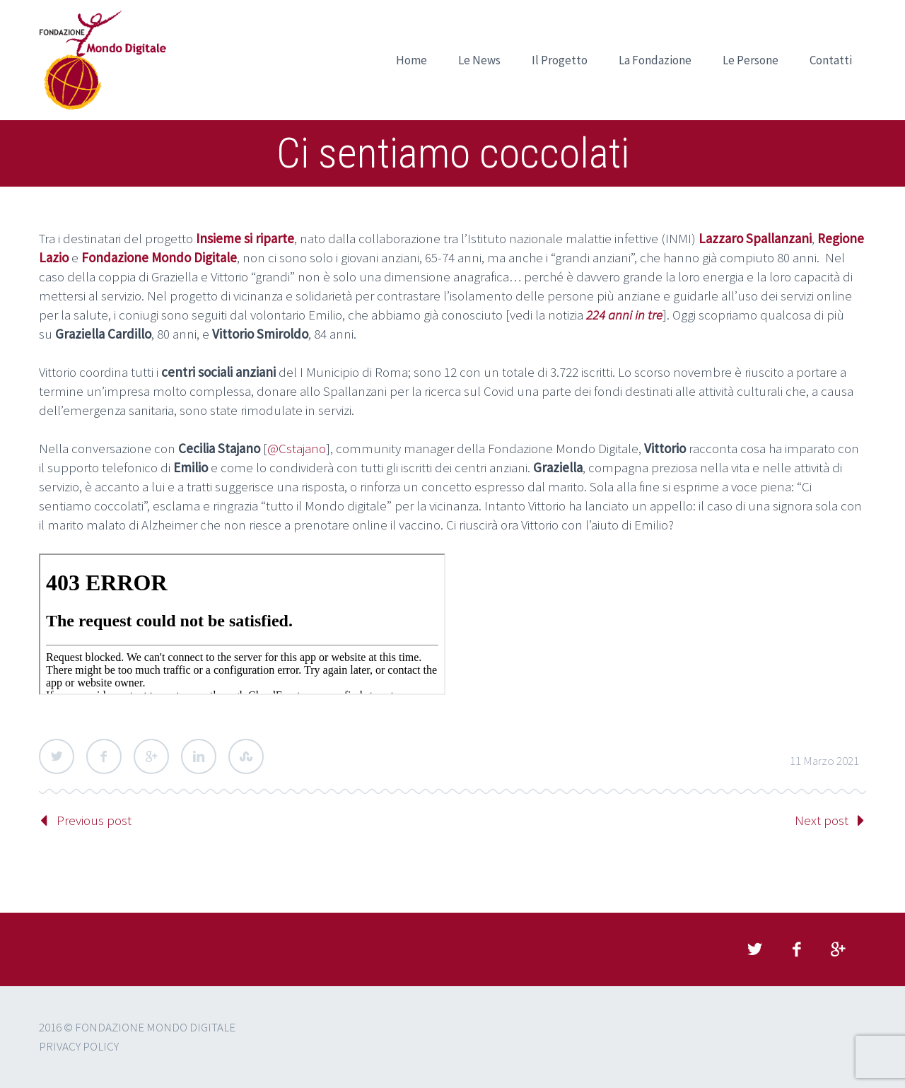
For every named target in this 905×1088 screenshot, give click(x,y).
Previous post (94, 820)
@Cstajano (296, 448)
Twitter (56, 756)
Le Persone (750, 60)
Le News (479, 60)
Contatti (831, 60)
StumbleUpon (246, 756)
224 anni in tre (624, 314)
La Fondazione (655, 60)
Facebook (104, 756)
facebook (796, 949)
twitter (754, 949)
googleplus (837, 949)
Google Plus (151, 756)
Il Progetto (560, 60)
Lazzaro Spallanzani (755, 238)
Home (411, 60)
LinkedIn (198, 756)
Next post (821, 820)
